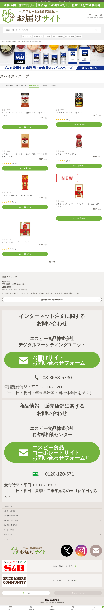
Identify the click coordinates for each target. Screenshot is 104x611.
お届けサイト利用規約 (11, 516)
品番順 (53, 85)
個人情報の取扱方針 (10, 525)
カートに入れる (25, 127)
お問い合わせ (90, 17)
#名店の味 (47, 36)
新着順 (44, 85)
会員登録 (101, 17)
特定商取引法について (11, 520)
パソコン (28, 593)
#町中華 (79, 36)
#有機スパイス (38, 36)
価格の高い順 (34, 85)
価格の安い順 (21, 85)
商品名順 (9, 85)
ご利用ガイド (8, 506)
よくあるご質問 (9, 530)
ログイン (96, 17)
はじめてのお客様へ (10, 511)
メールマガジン (9, 539)
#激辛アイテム (27, 36)
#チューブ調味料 (58, 36)
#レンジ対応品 (69, 36)
